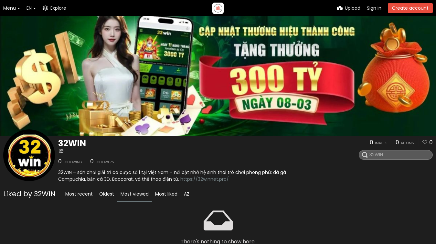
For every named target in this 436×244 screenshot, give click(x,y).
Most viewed (135, 194)
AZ (186, 194)
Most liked (166, 194)
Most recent (79, 194)
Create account (410, 8)
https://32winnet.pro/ (204, 179)
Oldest (106, 194)
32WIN (72, 143)
